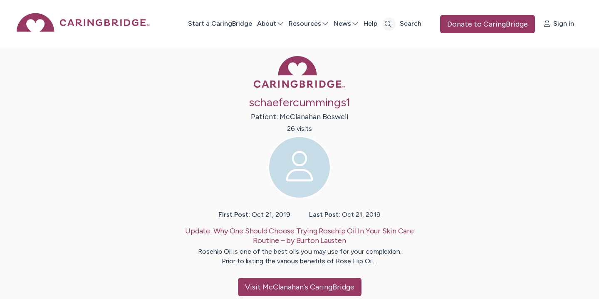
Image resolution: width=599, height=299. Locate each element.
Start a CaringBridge (220, 23)
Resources (309, 23)
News (346, 23)
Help (370, 23)
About (270, 23)
